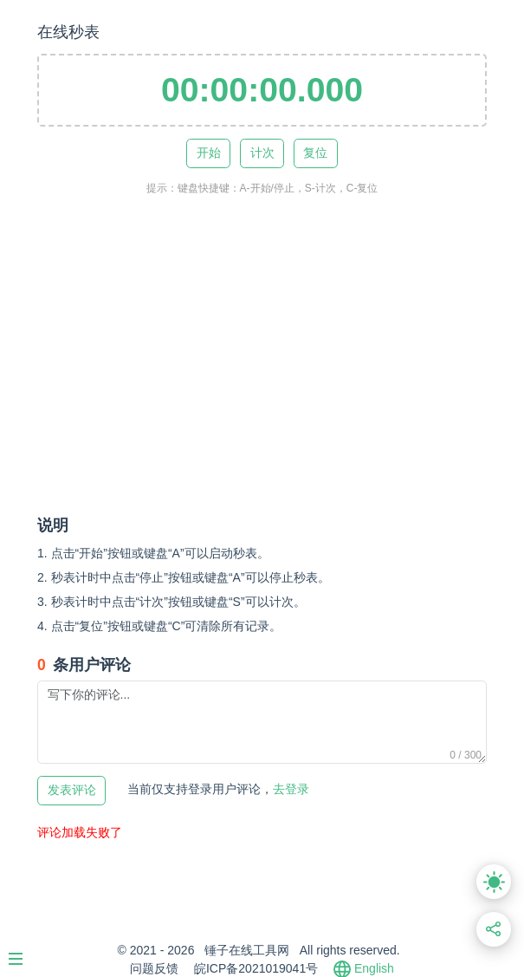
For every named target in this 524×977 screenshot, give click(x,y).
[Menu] (24, 952)
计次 (262, 153)
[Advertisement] (280, 372)
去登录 (218, 789)
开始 (209, 153)
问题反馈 (154, 968)
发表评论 (72, 790)
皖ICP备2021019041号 (256, 968)
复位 (315, 153)
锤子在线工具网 (246, 950)
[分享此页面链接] (494, 929)
